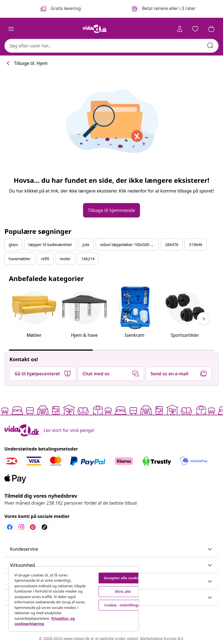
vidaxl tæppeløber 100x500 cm (128, 244)
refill (45, 258)
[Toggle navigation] (11, 29)
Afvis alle (123, 591)
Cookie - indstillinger (122, 605)
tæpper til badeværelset (50, 244)
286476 (171, 244)
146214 (87, 258)
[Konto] (179, 29)
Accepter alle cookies (123, 577)
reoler (65, 258)
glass (13, 244)
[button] (195, 29)
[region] (73, 599)
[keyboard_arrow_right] (203, 318)
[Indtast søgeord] (210, 45)
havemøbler (20, 258)
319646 (195, 244)
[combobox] (111, 46)
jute (85, 244)
